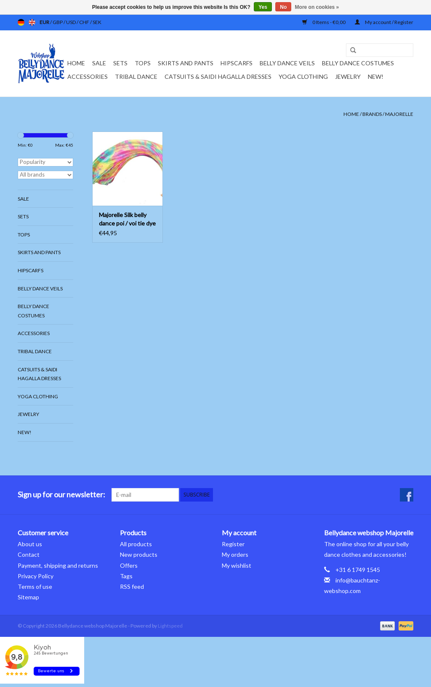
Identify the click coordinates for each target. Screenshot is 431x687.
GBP (58, 22)
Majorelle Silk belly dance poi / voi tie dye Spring (127, 219)
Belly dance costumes (358, 63)
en (32, 22)
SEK (97, 22)
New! (375, 76)
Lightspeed (170, 626)
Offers (129, 565)
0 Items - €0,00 (324, 22)
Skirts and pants (185, 63)
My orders (235, 554)
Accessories (87, 76)
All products (136, 543)
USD (71, 22)
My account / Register (384, 22)
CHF (84, 22)
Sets (120, 63)
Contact (29, 554)
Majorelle (399, 114)
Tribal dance (136, 76)
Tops (143, 63)
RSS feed (132, 586)
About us (30, 543)
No (283, 7)
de (21, 22)
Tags (126, 576)
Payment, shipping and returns (58, 565)
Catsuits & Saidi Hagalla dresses (218, 76)
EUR (45, 22)
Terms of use (35, 586)
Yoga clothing (303, 76)
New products (138, 554)
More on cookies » (317, 7)
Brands (372, 114)
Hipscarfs (237, 63)
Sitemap (28, 597)
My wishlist (236, 565)
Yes (262, 7)
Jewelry (348, 76)
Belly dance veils (287, 63)
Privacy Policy (35, 576)
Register (233, 543)
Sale (99, 63)
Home (76, 63)
